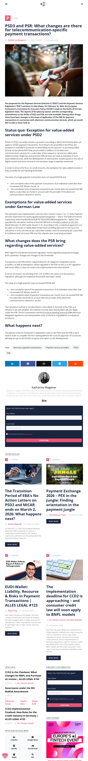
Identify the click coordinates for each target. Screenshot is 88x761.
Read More (12, 544)
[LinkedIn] (14, 738)
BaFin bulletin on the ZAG (67, 222)
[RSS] (32, 755)
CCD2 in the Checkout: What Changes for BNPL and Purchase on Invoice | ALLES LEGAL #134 (23, 676)
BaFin (71, 219)
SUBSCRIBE (43, 440)
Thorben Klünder (74, 620)
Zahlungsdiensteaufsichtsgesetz (41, 216)
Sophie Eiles (24, 702)
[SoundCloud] (32, 747)
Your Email (10, 424)
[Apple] (14, 755)
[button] (45, 4)
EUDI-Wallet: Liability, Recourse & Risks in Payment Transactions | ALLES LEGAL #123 (22, 596)
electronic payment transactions (27, 347)
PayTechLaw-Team (57, 515)
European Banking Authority (55, 312)
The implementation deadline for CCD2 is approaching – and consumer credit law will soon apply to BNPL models (64, 600)
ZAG (60, 216)
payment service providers (57, 347)
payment (23, 145)
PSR (42, 114)
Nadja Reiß (34, 702)
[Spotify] (14, 747)
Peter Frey (12, 610)
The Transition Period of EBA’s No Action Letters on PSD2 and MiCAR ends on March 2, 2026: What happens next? (23, 504)
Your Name (10, 413)
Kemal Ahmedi (14, 524)
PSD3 (34, 114)
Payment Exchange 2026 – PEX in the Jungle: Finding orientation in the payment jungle (63, 500)
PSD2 (16, 142)
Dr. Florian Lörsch (57, 620)
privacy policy (28, 434)
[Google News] (32, 738)
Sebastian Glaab (9, 702)
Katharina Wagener (17, 40)
